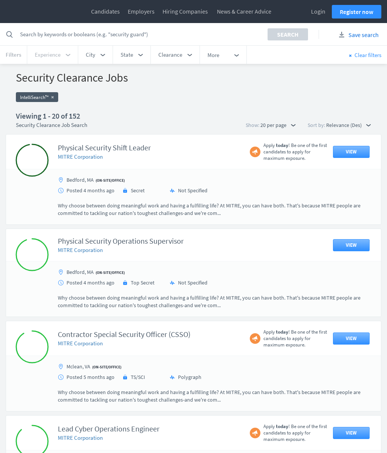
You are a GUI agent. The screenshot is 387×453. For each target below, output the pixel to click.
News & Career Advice (244, 11)
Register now (356, 11)
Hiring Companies (185, 11)
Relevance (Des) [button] (348, 125)
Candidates (105, 11)
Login (318, 11)
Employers (141, 11)
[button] (95, 55)
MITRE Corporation (80, 156)
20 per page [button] (278, 125)
